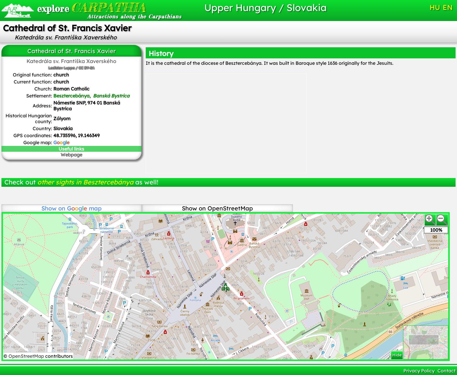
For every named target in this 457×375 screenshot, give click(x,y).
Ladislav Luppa (61, 68)
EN (448, 7)
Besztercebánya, (91, 96)
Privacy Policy (419, 371)
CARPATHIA (91, 7)
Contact (446, 371)
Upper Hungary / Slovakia (265, 7)
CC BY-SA (86, 68)
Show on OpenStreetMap (217, 208)
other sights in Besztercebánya (85, 182)
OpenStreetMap (26, 356)
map (84, 208)
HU (435, 7)
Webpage (71, 155)
